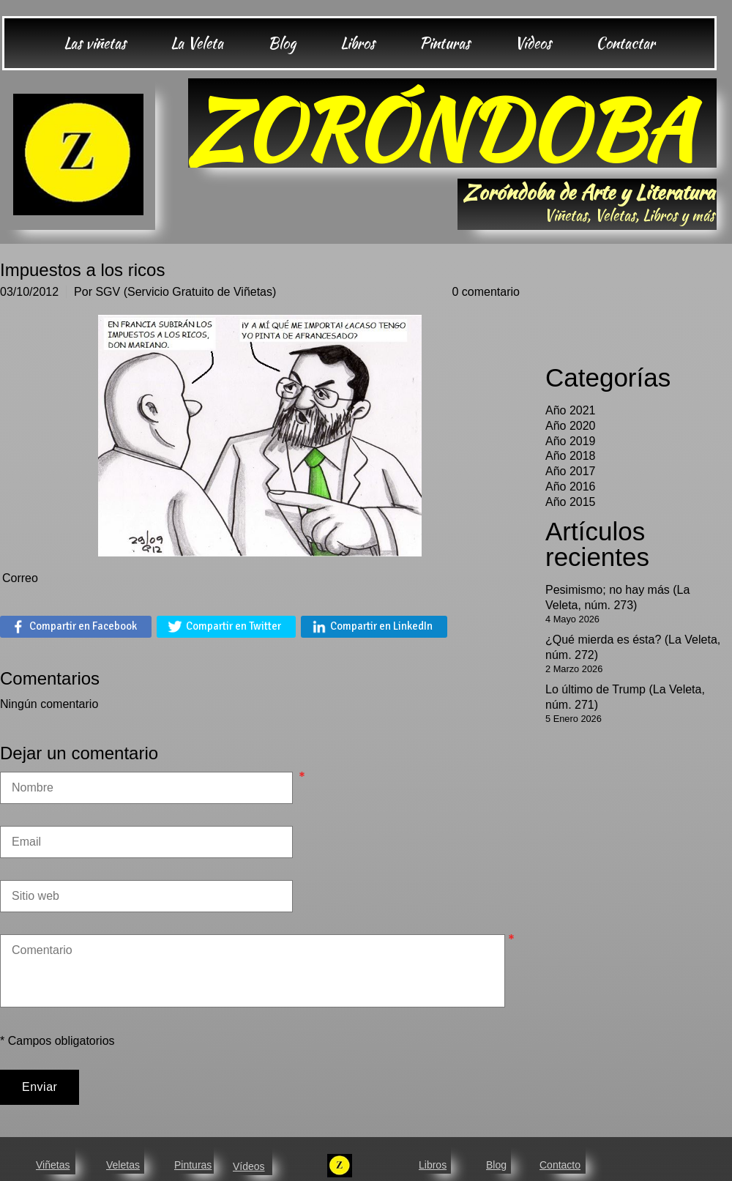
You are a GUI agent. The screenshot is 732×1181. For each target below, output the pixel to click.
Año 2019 (570, 441)
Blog (496, 1165)
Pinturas (193, 1165)
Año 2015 (570, 502)
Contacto (559, 1165)
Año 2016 (570, 486)
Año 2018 (570, 456)
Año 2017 (570, 471)
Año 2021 (570, 410)
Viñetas (53, 1165)
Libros (433, 1165)
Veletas (123, 1165)
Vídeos (249, 1166)
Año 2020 (570, 426)
